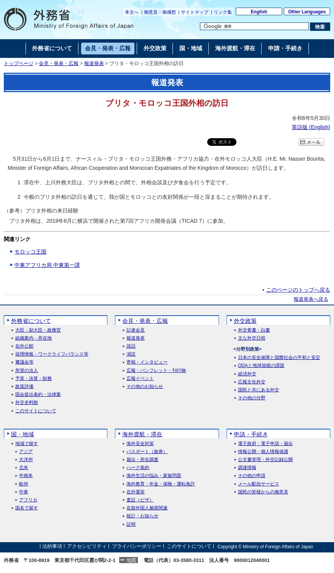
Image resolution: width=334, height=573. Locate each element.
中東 (23, 492)
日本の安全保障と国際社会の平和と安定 (279, 357)
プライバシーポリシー (136, 546)
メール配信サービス (258, 484)
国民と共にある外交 (258, 390)
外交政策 (245, 321)
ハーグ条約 (137, 467)
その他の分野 (251, 398)
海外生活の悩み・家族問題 (153, 475)
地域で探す (26, 443)
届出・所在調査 (142, 459)
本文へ (132, 12)
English (259, 11)
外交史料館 (26, 402)
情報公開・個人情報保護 (263, 451)
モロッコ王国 (30, 252)
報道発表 (94, 63)
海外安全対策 (140, 443)
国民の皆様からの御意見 (263, 492)
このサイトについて (35, 411)
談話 (131, 346)
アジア (26, 451)
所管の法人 (26, 370)
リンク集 (223, 12)
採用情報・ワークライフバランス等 (51, 354)
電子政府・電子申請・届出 (265, 443)
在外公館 (24, 346)
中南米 (26, 475)
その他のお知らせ (144, 386)
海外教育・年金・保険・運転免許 (160, 484)
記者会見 (135, 330)
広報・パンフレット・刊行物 (156, 370)
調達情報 (247, 467)
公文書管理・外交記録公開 (265, 459)
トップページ (19, 63)
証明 (131, 524)
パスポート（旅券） (147, 451)
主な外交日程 (251, 338)
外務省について (31, 321)
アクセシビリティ (87, 546)
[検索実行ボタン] (320, 26)
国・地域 (22, 434)
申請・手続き (251, 434)
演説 (131, 354)
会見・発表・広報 (58, 63)
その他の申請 (251, 475)
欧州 (23, 484)
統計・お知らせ (142, 516)
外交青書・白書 (254, 330)
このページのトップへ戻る (298, 289)
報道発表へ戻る (311, 299)
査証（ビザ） (140, 500)
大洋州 (26, 459)
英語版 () (311, 127)
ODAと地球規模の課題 (261, 365)
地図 (131, 560)
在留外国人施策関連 (147, 508)
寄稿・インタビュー (147, 362)
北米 (23, 467)
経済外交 (247, 374)
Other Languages (307, 11)
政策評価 (24, 386)
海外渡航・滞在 (142, 434)
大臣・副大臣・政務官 (38, 330)
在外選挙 (135, 492)
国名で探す (26, 508)
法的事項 (52, 546)
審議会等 (24, 362)
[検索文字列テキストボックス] (254, 26)
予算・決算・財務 (33, 378)
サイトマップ (194, 12)
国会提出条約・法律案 (38, 394)
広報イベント (140, 378)
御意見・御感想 (160, 12)
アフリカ (28, 500)
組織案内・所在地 (33, 338)
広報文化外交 (251, 382)
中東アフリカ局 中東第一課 (47, 265)
